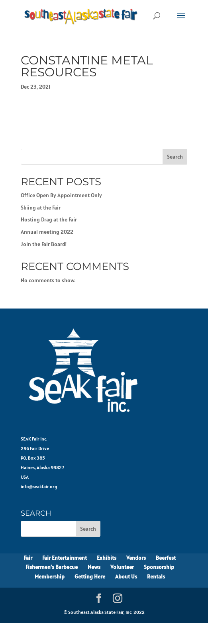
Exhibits (106, 557)
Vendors (136, 557)
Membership (50, 576)
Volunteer (122, 567)
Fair (28, 557)
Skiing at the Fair (41, 207)
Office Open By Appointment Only (61, 195)
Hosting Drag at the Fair (49, 219)
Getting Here (90, 576)
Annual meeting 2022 (47, 231)
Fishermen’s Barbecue (52, 567)
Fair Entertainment (64, 557)
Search (175, 156)
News (94, 567)
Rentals (156, 576)
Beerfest (166, 557)
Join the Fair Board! (44, 244)
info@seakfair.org (39, 486)
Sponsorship (159, 567)
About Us (126, 576)
